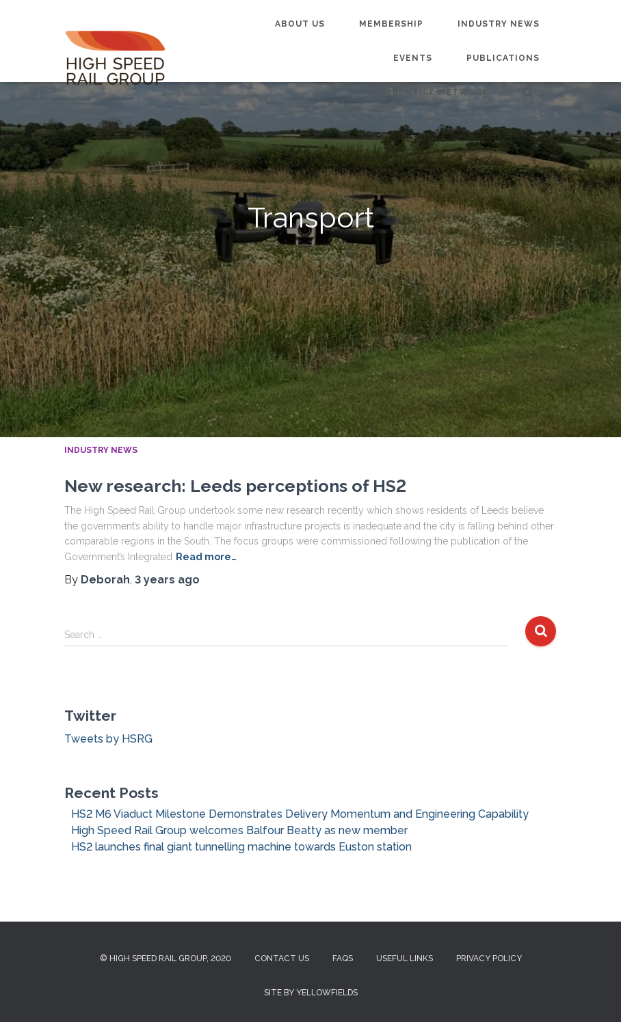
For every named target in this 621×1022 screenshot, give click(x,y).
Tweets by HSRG (108, 738)
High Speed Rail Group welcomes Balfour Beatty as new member (239, 830)
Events (412, 58)
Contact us (281, 958)
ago (167, 579)
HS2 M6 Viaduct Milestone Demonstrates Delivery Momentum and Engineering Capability (300, 813)
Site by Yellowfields (311, 992)
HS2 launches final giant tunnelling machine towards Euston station (241, 846)
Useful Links (404, 958)
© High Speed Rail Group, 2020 (165, 958)
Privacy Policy (489, 958)
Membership (391, 24)
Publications (503, 58)
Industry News (499, 24)
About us (300, 24)
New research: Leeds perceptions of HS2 (235, 485)
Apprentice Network (431, 92)
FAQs (342, 958)
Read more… (206, 556)
